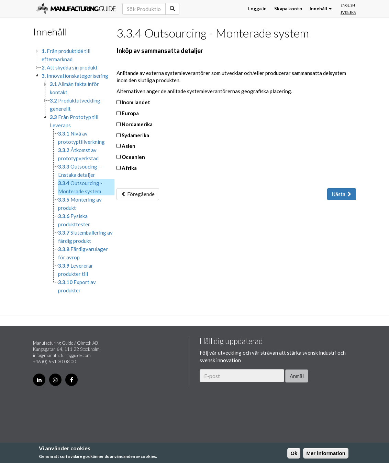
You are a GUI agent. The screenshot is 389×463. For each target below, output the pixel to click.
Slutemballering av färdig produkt (85, 236)
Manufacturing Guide (76, 8)
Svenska (348, 12)
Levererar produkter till (75, 269)
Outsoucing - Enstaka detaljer (79, 170)
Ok (293, 453)
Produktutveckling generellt (75, 104)
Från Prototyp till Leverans (74, 121)
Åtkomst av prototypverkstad (78, 154)
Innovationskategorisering (75, 76)
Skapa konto (288, 8)
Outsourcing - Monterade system (80, 187)
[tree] (69, 170)
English (348, 5)
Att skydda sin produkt (70, 67)
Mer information (325, 453)
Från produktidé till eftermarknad (66, 55)
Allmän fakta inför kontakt (74, 88)
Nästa (342, 194)
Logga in (257, 8)
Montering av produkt (80, 203)
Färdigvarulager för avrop (83, 253)
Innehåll (321, 8)
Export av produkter (77, 286)
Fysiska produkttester (74, 220)
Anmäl (297, 376)
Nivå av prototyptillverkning (81, 137)
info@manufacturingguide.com (62, 355)
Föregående (138, 194)
